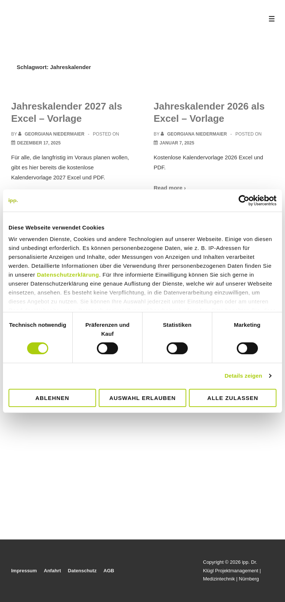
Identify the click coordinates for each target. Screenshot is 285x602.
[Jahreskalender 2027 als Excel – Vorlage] (38, 143)
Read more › (170, 188)
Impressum (24, 570)
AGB (109, 570)
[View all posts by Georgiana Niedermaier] (52, 134)
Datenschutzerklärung (68, 274)
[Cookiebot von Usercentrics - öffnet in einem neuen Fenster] (244, 200)
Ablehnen (52, 398)
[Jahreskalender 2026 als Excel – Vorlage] (177, 143)
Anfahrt (52, 570)
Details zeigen (243, 375)
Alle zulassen (232, 398)
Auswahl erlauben (142, 398)
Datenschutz (82, 570)
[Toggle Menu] (271, 18)
